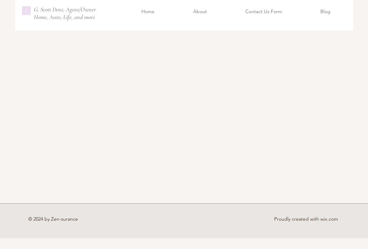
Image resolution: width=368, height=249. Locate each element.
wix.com (329, 219)
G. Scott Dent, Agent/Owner (65, 9)
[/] (26, 10)
